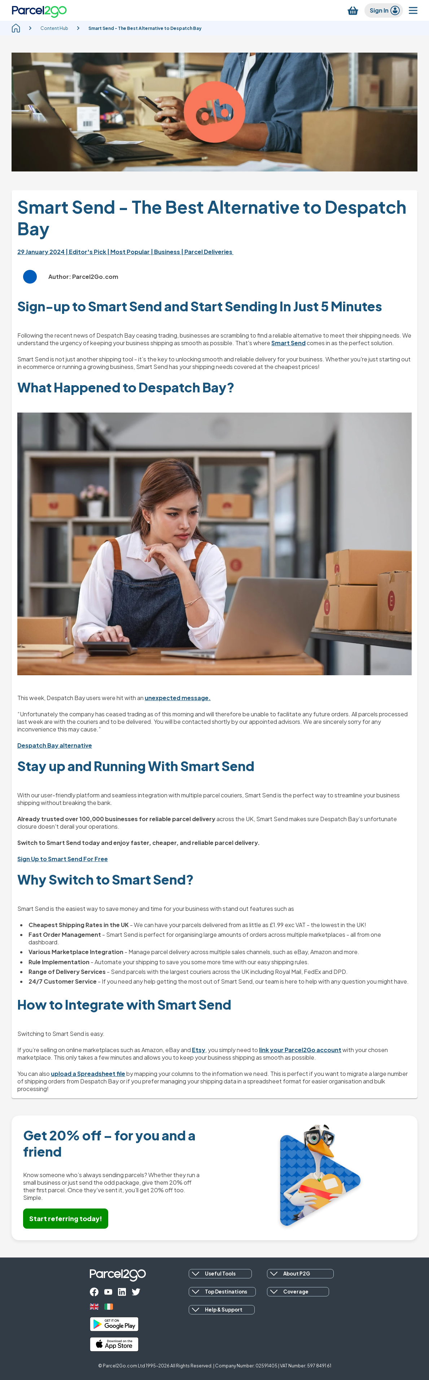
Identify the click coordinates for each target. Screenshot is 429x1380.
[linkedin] (122, 1291)
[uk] (94, 1306)
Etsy (198, 1050)
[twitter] (136, 1291)
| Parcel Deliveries (207, 251)
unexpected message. (178, 698)
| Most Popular (129, 251)
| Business (166, 251)
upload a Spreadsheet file (88, 1073)
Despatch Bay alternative (54, 745)
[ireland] (108, 1306)
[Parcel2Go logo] (39, 10)
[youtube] (108, 1291)
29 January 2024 (41, 251)
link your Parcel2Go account (300, 1050)
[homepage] (16, 28)
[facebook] (94, 1291)
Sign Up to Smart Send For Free (62, 859)
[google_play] (114, 1324)
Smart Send (288, 343)
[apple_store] (114, 1344)
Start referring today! (65, 1218)
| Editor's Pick (86, 251)
